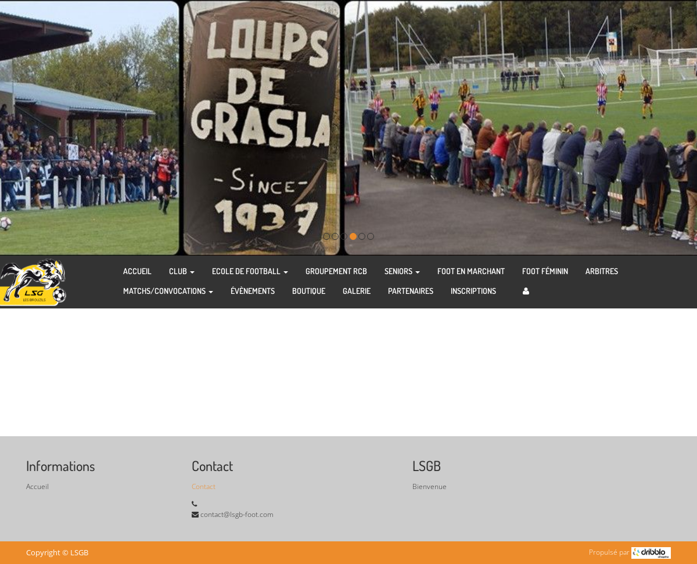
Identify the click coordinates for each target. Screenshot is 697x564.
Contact (203, 486)
